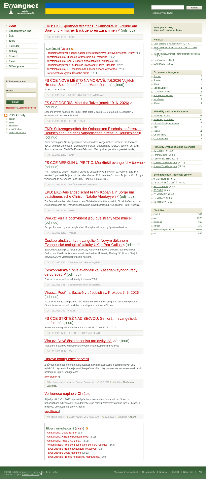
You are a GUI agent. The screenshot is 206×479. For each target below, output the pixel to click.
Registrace (11, 108)
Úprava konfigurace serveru (66, 359)
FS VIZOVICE (160, 194)
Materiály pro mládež (163, 119)
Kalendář (14, 46)
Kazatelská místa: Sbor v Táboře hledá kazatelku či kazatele (80, 61)
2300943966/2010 (30, 474)
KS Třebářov (159, 202)
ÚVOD (12, 26)
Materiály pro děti (161, 115)
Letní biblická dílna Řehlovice (167, 43)
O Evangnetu (16, 66)
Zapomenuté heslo (27, 108)
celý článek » (52, 376)
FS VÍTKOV (159, 198)
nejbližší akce (15, 129)
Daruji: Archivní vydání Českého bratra (67, 73)
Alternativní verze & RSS (126, 472)
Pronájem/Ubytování (163, 95)
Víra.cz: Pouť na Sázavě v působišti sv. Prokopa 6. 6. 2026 (91, 293)
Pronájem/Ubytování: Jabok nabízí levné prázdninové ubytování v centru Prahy (90, 53)
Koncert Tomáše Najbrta (165, 162)
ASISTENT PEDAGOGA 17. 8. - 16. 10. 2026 (175, 47)
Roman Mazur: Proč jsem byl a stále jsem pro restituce (76, 444)
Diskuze (13, 56)
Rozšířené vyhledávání (162, 13)
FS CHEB (158, 190)
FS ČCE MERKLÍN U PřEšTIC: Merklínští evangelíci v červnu (93, 163)
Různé (156, 103)
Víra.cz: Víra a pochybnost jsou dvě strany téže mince (87, 218)
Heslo (9, 90)
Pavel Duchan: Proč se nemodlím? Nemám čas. (73, 456)
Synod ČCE (159, 64)
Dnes (156, 27)
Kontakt (175, 472)
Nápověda (188, 472)
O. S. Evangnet (160, 138)
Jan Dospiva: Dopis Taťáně (61, 432)
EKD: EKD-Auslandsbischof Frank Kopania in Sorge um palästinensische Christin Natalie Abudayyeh (89, 194)
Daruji (156, 84)
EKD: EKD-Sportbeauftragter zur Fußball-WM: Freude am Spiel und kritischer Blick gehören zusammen (90, 28)
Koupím (157, 80)
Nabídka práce (160, 88)
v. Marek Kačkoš (161, 179)
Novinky (163, 472)
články (12, 119)
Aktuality (132, 417)
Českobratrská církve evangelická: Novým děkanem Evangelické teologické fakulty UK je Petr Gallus (86, 243)
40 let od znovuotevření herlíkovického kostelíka (176, 54)
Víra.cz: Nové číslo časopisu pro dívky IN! (78, 341)
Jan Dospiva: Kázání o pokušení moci (67, 436)
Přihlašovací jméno (16, 81)
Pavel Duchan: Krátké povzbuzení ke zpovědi (71, 448)
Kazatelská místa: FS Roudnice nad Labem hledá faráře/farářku (81, 69)
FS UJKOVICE (160, 186)
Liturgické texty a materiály (166, 123)
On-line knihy (159, 134)
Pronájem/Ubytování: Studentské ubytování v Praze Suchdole (80, 65)
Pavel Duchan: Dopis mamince (63, 452)
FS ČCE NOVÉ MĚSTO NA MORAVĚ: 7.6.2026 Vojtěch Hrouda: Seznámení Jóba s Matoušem (89, 83)
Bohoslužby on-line (20, 31)
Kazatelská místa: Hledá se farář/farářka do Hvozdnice (76, 57)
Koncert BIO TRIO (162, 158)
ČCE (11, 36)
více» (65, 48)
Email (12, 61)
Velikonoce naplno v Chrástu (67, 394)
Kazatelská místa (161, 91)
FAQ (200, 472)
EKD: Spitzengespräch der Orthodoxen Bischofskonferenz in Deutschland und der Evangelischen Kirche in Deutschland (92, 131)
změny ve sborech (17, 132)
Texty (12, 41)
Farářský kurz (160, 60)
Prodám (157, 76)
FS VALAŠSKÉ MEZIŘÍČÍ (165, 182)
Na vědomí (158, 99)
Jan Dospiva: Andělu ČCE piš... (63, 440)
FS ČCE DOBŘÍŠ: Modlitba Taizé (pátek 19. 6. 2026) (86, 103)
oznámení (13, 125)
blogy (11, 122)
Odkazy (13, 51)
